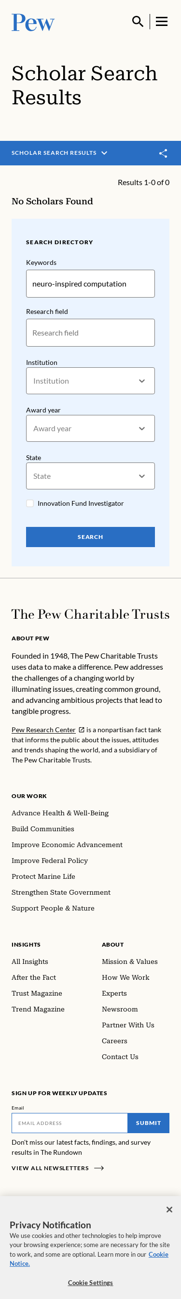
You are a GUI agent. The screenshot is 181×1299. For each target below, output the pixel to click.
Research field (47, 311)
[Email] (70, 1123)
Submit (148, 1122)
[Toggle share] (163, 153)
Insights (26, 944)
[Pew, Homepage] (33, 21)
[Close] (169, 1214)
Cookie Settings (90, 1287)
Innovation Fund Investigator (81, 503)
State (33, 457)
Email (18, 1107)
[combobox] (34, 380)
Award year (43, 410)
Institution (41, 362)
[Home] (90, 614)
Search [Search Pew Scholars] (91, 536)
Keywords (41, 262)
